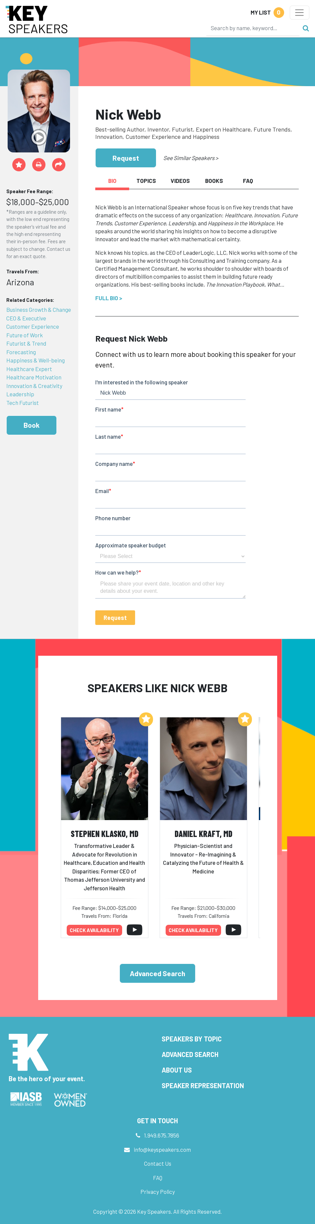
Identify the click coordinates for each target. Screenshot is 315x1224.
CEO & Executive (26, 318)
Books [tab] (214, 180)
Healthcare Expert (29, 368)
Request (126, 158)
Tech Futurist (22, 402)
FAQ (157, 1177)
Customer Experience (32, 326)
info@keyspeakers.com (162, 1149)
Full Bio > (108, 298)
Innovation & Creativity (34, 385)
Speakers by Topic (192, 1039)
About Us (177, 1070)
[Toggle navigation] (299, 13)
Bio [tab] (112, 180)
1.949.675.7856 (161, 1135)
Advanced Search (157, 973)
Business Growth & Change (38, 309)
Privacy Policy (157, 1191)
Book (31, 425)
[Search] (253, 28)
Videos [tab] (180, 180)
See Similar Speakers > (190, 157)
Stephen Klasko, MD (104, 833)
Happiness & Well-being (35, 360)
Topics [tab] (146, 180)
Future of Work (24, 335)
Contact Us (157, 1163)
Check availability (94, 930)
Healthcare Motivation (33, 377)
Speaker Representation (203, 1085)
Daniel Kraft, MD (203, 833)
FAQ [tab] (248, 180)
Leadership (20, 394)
